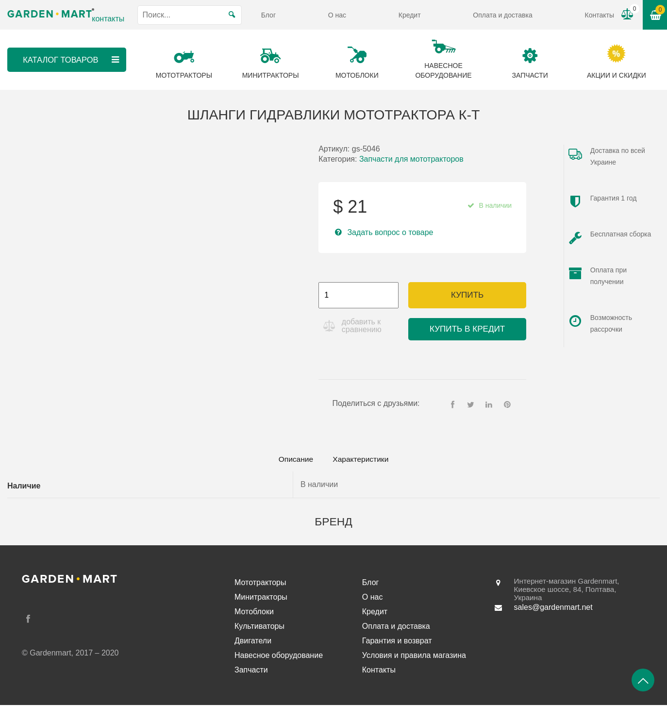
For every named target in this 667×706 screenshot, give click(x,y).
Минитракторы (260, 598)
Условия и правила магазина (414, 656)
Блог (268, 15)
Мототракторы (260, 583)
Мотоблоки (254, 612)
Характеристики (363, 459)
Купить (467, 295)
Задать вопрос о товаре (390, 232)
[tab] (293, 460)
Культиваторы (259, 627)
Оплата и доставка (502, 15)
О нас (337, 15)
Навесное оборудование (278, 656)
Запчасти (251, 671)
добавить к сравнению (363, 326)
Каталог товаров (71, 60)
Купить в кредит (467, 329)
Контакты (599, 15)
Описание (293, 459)
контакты (108, 19)
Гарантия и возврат (397, 642)
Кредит (410, 15)
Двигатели (252, 642)
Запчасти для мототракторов (411, 159)
